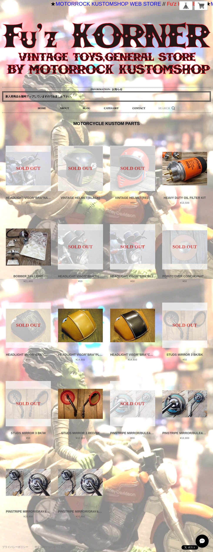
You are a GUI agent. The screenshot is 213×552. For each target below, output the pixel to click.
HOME (42, 108)
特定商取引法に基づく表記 (50, 547)
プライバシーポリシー (15, 547)
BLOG (86, 108)
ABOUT (64, 108)
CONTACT (138, 108)
